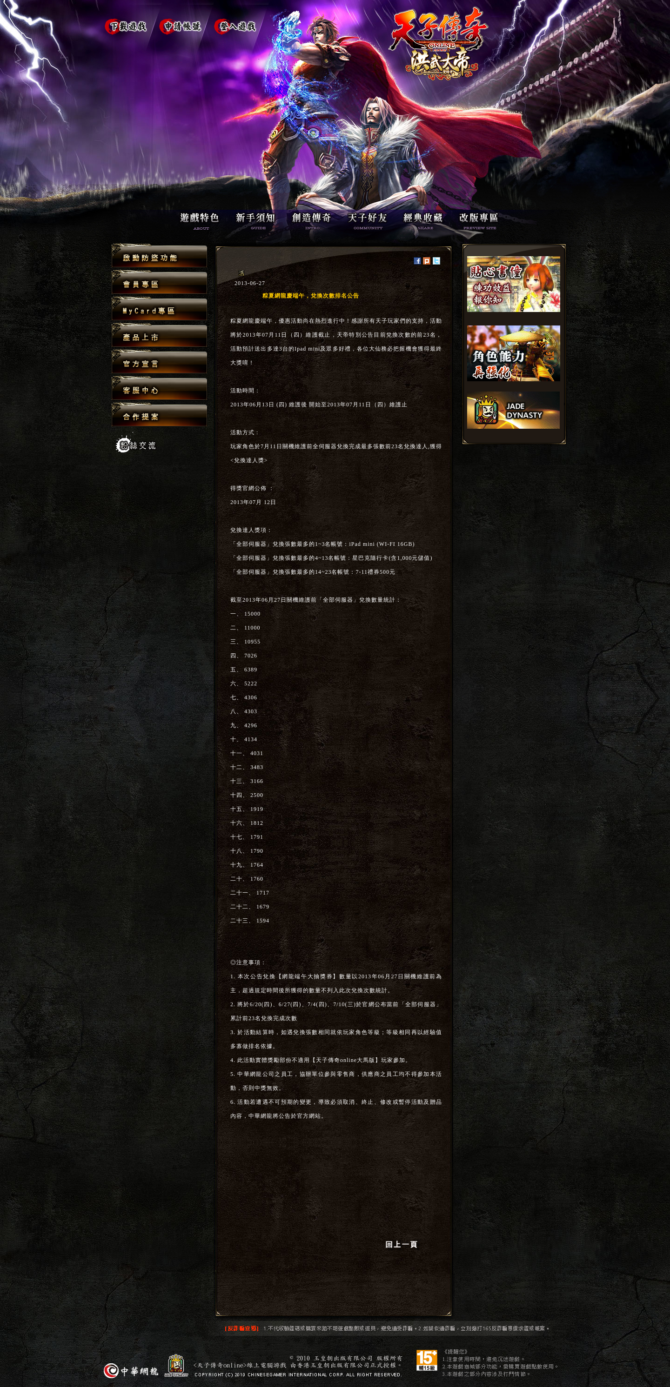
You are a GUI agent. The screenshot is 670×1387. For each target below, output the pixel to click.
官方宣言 (159, 362)
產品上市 (159, 335)
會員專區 (159, 282)
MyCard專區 (159, 309)
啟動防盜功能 (159, 256)
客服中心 (159, 388)
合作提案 (159, 414)
